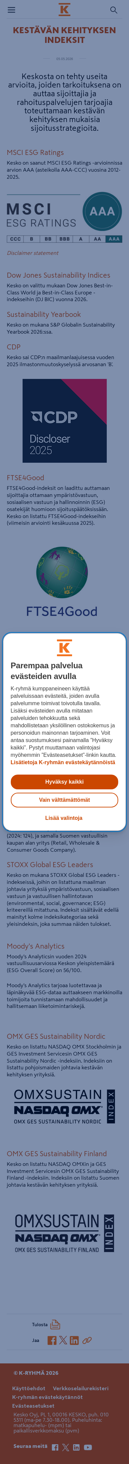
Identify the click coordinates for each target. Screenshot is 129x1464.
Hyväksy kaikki (64, 782)
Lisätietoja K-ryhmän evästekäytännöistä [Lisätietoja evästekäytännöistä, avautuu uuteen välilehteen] (63, 762)
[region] (64, 732)
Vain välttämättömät (64, 800)
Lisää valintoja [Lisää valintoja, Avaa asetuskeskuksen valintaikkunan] (63, 818)
